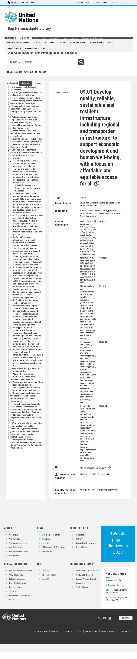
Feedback (41, 72)
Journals (46, 543)
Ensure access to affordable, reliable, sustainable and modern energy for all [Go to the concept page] (25, 133)
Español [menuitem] (125, 2)
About (9, 38)
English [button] (15, 62)
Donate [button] (126, 618)
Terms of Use (126, 631)
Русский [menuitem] (115, 2)
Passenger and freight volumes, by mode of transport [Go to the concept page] (28, 188)
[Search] (81, 62)
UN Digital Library (39, 42)
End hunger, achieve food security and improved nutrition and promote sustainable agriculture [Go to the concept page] (26, 95)
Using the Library (71, 38)
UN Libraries (47, 551)
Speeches (111, 42)
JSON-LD (105, 474)
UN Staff (79, 539)
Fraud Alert (91, 631)
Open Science (87, 38)
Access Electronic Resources (87, 571)
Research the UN (22, 38)
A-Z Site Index (40, 631)
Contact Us (99, 38)
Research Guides (97, 42)
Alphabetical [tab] (12, 83)
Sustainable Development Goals (42, 52)
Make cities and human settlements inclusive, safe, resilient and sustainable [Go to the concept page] (22, 377)
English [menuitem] (96, 2)
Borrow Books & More (84, 575)
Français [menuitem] (105, 2)
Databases (46, 539)
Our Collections (15, 547)
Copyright (68, 631)
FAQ (79, 631)
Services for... (55, 38)
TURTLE (95, 474)
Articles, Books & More (51, 535)
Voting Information (14, 48)
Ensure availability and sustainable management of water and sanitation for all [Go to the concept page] (25, 125)
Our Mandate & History (18, 543)
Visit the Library (82, 587)
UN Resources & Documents (18, 42)
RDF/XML (84, 474)
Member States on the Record (36, 48)
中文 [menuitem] (87, 2)
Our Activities (14, 539)
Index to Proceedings (58, 42)
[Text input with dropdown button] (51, 62)
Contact (55, 631)
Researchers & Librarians (86, 543)
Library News (14, 555)
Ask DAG (46, 579)
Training (45, 571)
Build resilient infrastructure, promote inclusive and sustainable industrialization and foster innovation (101, 213)
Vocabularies (14, 72)
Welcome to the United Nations (24, 3)
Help (44, 38)
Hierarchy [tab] (25, 83)
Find (36, 38)
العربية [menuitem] (80, 2)
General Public (81, 547)
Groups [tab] (38, 83)
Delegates (80, 535)
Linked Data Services (78, 42)
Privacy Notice (108, 631)
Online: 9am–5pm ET (115, 585)
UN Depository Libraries (18, 551)
